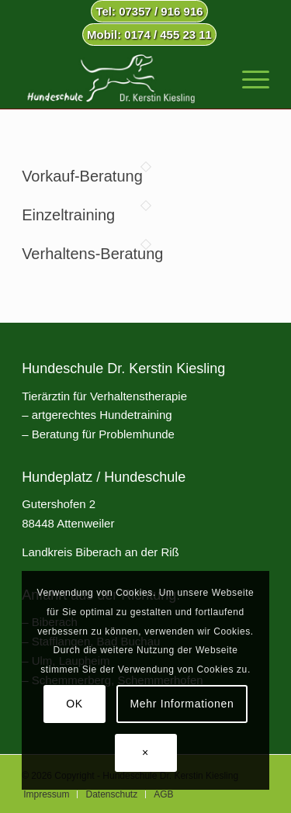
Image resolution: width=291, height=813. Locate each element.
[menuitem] (149, 12)
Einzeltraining (68, 214)
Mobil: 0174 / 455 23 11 (149, 34)
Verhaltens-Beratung (92, 253)
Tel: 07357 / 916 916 (149, 11)
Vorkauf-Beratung (82, 176)
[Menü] (248, 78)
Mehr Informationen (182, 703)
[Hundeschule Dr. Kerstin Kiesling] (121, 78)
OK (74, 703)
